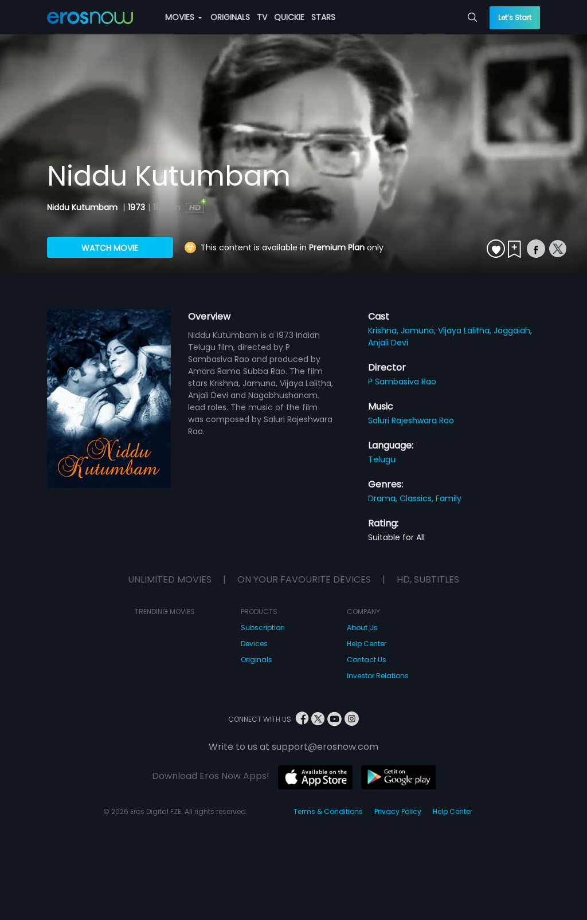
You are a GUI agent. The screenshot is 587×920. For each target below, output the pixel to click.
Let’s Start (514, 17)
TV (262, 17)
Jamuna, (419, 330)
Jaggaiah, (513, 330)
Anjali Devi (388, 342)
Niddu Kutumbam (83, 207)
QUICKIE (289, 17)
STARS (323, 17)
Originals (256, 660)
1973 (136, 207)
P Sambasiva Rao (402, 381)
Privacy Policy (397, 811)
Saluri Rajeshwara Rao (411, 420)
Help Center (366, 643)
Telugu (382, 459)
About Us (362, 627)
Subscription (263, 627)
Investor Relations (378, 676)
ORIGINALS (230, 17)
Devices (254, 643)
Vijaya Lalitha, (466, 330)
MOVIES (183, 17)
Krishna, (384, 330)
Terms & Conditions (328, 811)
